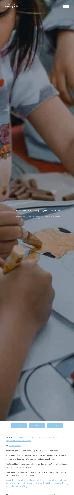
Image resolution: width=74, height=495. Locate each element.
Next (55, 426)
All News (37, 426)
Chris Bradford (15, 446)
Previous (18, 426)
